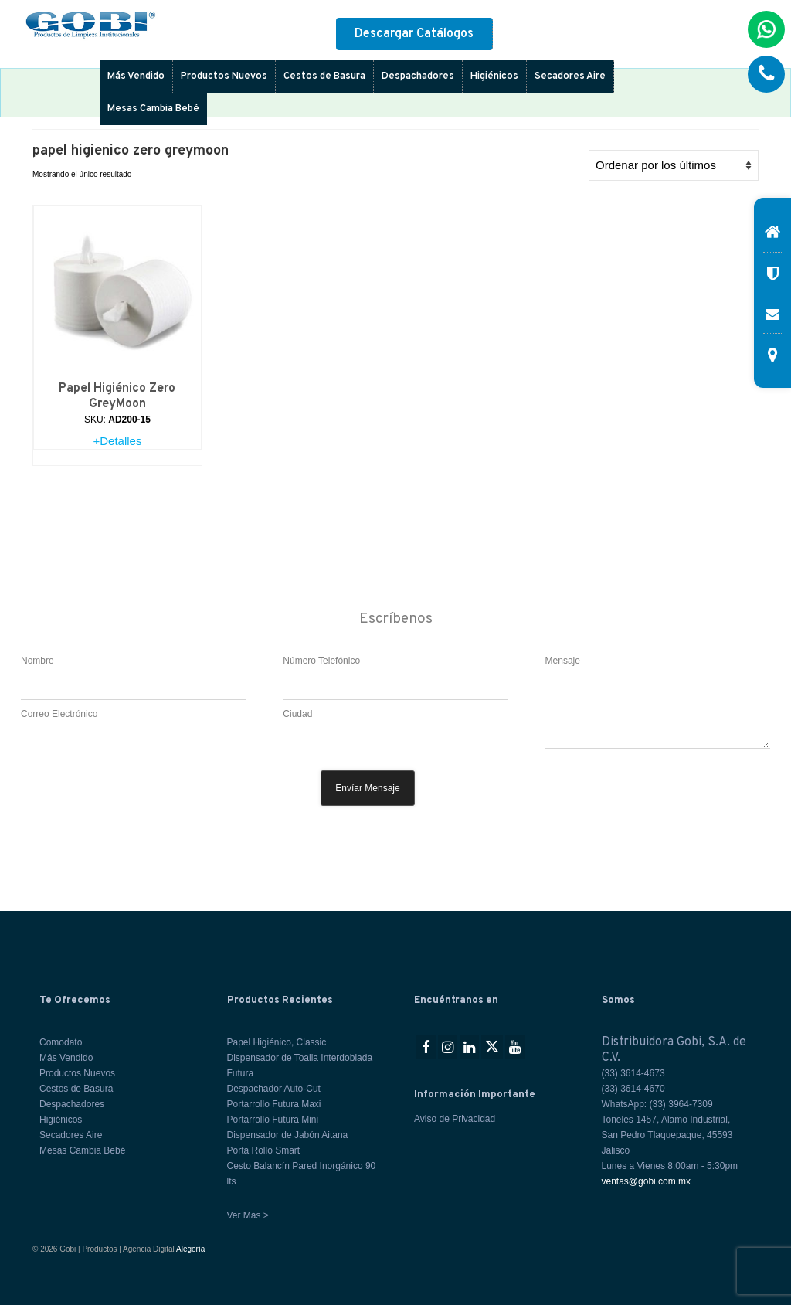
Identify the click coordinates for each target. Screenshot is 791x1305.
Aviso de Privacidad (454, 1118)
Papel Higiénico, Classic (277, 1042)
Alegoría (190, 1249)
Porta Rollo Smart (263, 1150)
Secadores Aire (570, 76)
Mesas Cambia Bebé (153, 109)
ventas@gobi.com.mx (646, 1181)
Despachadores (418, 76)
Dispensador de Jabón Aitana (287, 1135)
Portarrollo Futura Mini (273, 1119)
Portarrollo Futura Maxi (274, 1104)
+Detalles (117, 440)
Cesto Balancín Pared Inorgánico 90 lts (301, 1174)
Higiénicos (494, 76)
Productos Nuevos (224, 76)
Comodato (60, 1042)
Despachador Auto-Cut (274, 1088)
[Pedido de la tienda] (674, 165)
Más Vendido (136, 76)
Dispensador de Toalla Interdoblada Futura (300, 1065)
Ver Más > (248, 1215)
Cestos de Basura (324, 76)
